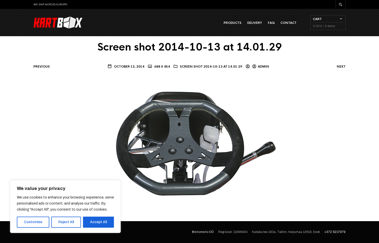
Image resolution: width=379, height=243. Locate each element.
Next (341, 67)
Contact (288, 23)
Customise (33, 222)
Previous (41, 67)
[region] (65, 206)
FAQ (271, 23)
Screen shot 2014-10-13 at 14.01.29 (211, 67)
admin (263, 67)
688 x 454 (161, 67)
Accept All (98, 222)
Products (232, 23)
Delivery (254, 23)
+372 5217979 (335, 232)
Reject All (66, 222)
